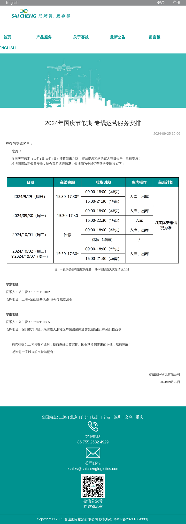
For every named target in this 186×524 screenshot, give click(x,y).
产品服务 (44, 37)
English (12, 2)
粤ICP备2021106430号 (131, 519)
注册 (176, 2)
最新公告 (117, 37)
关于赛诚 (81, 37)
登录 (161, 2)
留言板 (154, 37)
